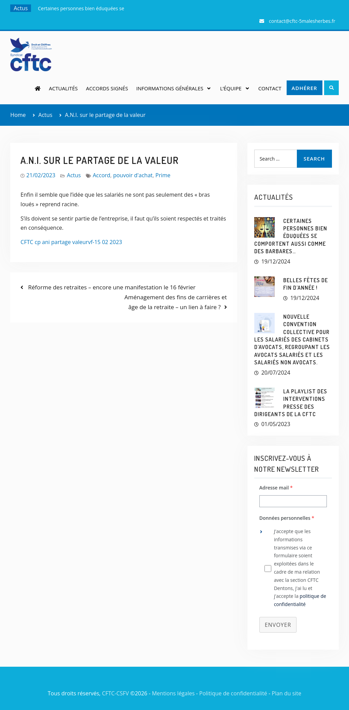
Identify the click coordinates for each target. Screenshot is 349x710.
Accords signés (107, 88)
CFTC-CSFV (115, 693)
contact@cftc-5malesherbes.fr (302, 21)
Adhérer (304, 88)
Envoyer (278, 625)
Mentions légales (173, 693)
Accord (101, 175)
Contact (270, 88)
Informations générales (169, 88)
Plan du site (286, 693)
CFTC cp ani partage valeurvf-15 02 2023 (71, 242)
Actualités (63, 88)
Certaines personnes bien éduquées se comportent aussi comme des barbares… (290, 236)
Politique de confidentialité (233, 693)
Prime (162, 175)
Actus (74, 175)
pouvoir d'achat (133, 175)
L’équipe (231, 88)
